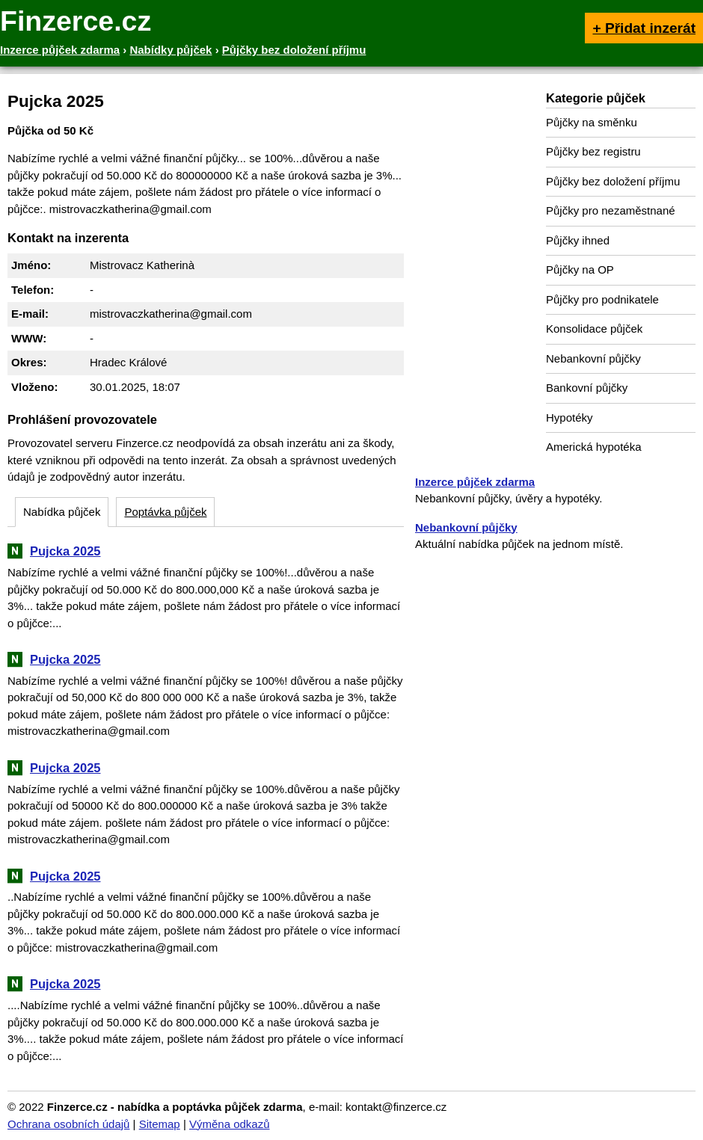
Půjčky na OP (580, 269)
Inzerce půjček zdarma (475, 481)
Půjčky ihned (578, 240)
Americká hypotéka (594, 446)
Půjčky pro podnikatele (602, 299)
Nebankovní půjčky (593, 358)
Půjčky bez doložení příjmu (613, 181)
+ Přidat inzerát (644, 28)
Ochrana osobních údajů (68, 1124)
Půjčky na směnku (591, 122)
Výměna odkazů (229, 1124)
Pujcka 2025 (65, 551)
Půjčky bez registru (593, 151)
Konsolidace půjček (594, 328)
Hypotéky (569, 417)
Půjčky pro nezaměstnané (610, 210)
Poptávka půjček (165, 511)
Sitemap (159, 1124)
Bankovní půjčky (586, 387)
